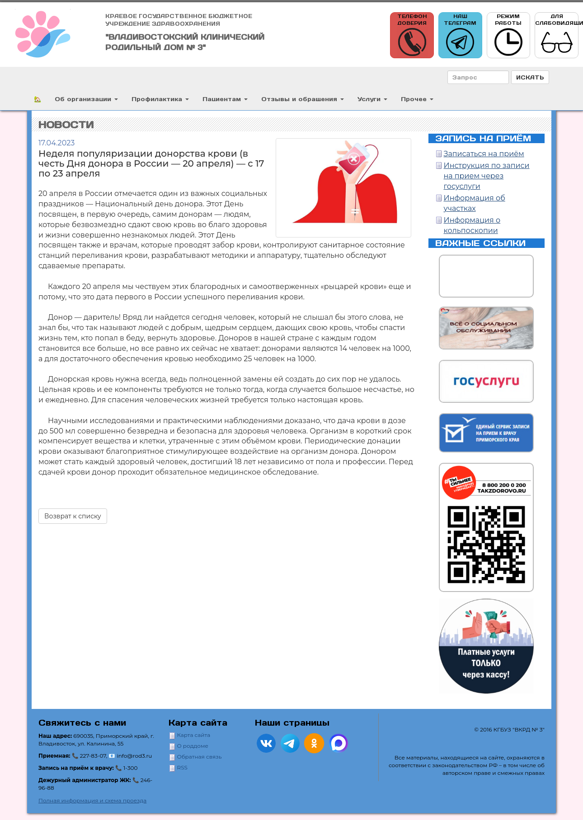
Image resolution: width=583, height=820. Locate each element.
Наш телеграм (460, 35)
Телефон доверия (412, 35)
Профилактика (160, 98)
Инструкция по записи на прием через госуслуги (487, 176)
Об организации (86, 98)
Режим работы (508, 35)
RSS (182, 767)
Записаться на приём (484, 153)
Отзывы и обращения (302, 98)
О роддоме (192, 745)
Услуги (372, 98)
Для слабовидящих (556, 35)
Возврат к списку (72, 516)
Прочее (417, 98)
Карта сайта (194, 734)
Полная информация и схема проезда (92, 800)
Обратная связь (199, 756)
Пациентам (225, 98)
